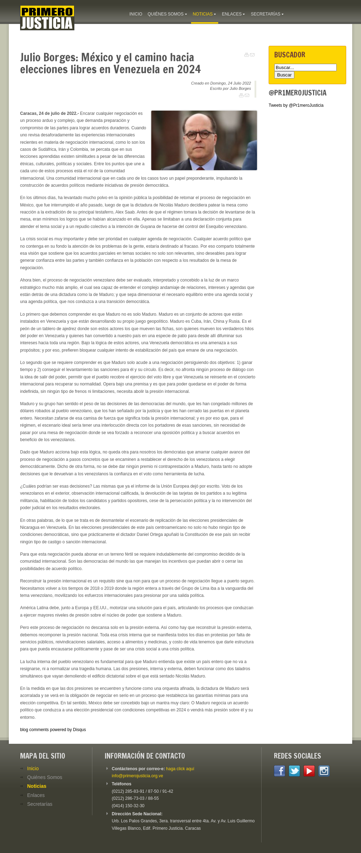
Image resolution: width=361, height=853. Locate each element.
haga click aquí (180, 768)
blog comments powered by (53, 729)
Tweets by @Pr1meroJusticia (296, 105)
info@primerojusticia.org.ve (137, 775)
